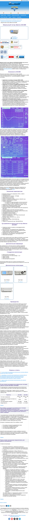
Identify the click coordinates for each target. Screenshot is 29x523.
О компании (19, 17)
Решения (9, 15)
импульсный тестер (7, 68)
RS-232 (7, 188)
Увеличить (14, 36)
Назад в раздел (3, 502)
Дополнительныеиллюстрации (15, 38)
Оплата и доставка (4, 17)
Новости (14, 17)
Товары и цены (3, 15)
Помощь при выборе (15, 15)
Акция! (11, 56)
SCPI (13, 189)
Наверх (1, 405)
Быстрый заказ (23, 15)
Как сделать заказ (17, 515)
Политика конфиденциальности (18, 516)
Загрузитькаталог (4, 57)
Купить (21, 56)
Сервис (10, 17)
